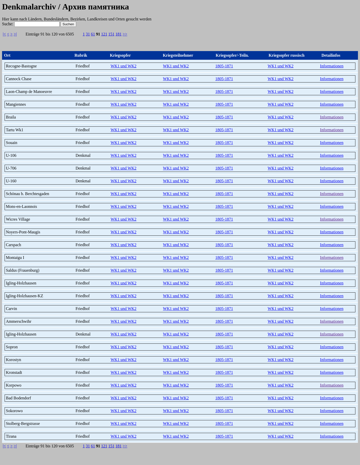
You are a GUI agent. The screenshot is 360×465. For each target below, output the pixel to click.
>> (125, 34)
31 (88, 34)
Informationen (332, 66)
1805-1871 (224, 66)
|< (4, 34)
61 (93, 34)
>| (15, 34)
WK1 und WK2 (124, 66)
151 (111, 34)
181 (119, 34)
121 (104, 34)
